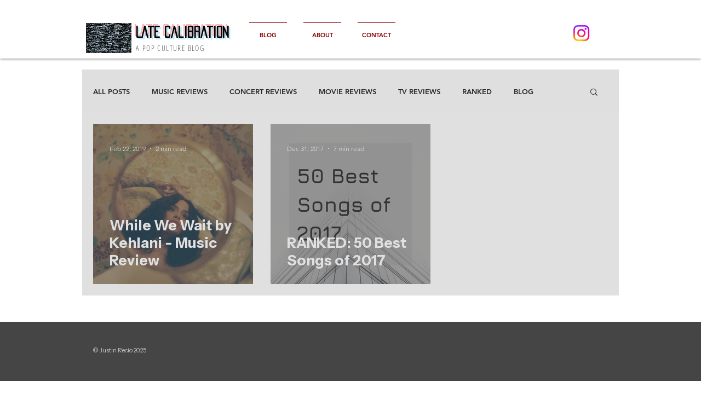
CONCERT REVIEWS (263, 91)
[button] (594, 93)
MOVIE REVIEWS (347, 91)
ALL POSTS (111, 91)
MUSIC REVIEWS (180, 91)
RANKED (477, 91)
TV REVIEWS (419, 91)
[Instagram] (581, 33)
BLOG (523, 91)
